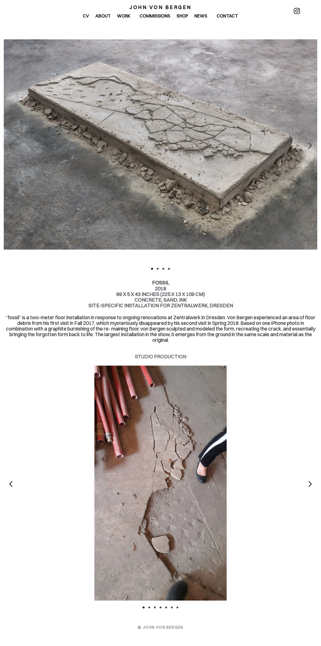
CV (86, 16)
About (103, 16)
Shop (182, 16)
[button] (11, 145)
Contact (227, 16)
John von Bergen (160, 7)
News (202, 16)
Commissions (154, 16)
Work (125, 16)
